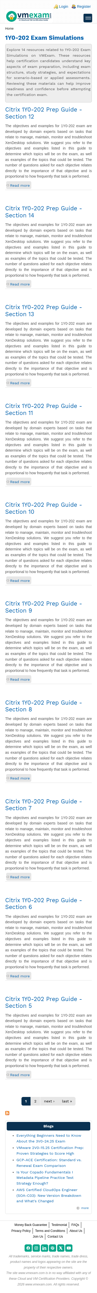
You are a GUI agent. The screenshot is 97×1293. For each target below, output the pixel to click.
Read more (20, 185)
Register (84, 6)
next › (49, 1101)
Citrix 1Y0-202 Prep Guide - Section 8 (43, 706)
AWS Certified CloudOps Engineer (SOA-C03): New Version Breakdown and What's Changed (49, 1195)
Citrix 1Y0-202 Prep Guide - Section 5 (43, 1002)
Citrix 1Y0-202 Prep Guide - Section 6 (43, 904)
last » (67, 1101)
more (85, 1208)
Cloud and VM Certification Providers (44, 1279)
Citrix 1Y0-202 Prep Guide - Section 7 (43, 805)
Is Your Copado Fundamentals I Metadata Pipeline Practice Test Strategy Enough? (45, 1177)
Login (63, 6)
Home (9, 28)
